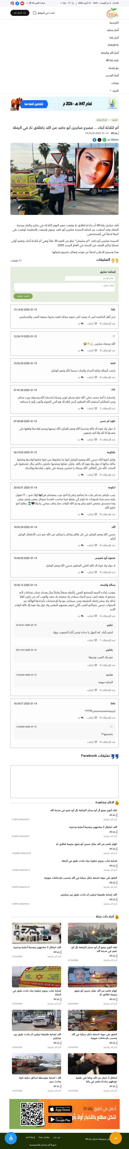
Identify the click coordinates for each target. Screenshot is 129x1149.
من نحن (56, 1137)
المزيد (115, 91)
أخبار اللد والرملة (110, 53)
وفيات (115, 83)
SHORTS (113, 45)
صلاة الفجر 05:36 (36, 3)
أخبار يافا (114, 38)
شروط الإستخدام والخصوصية (42, 1145)
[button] (92, 324)
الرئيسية (114, 23)
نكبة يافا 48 (112, 60)
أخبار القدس (112, 75)
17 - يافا (68, 3)
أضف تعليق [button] (23, 296)
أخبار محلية (113, 30)
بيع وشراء (113, 68)
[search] (43, 13)
